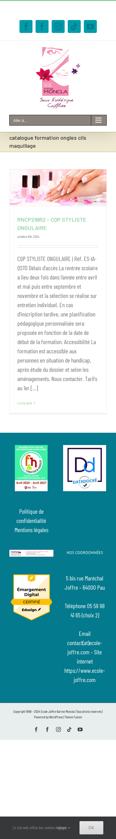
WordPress (55, 717)
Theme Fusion (73, 717)
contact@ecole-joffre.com (60, 12)
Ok (91, 827)
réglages (63, 827)
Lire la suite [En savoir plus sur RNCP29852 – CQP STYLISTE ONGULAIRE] (24, 403)
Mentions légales (31, 529)
